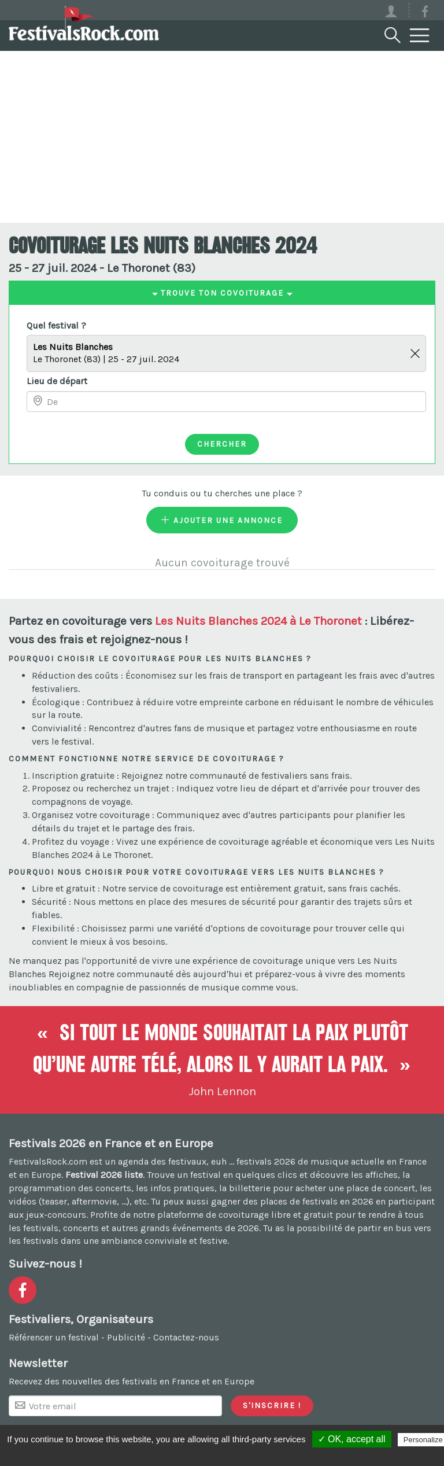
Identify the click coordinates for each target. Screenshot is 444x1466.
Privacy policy (228, 1454)
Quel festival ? (56, 325)
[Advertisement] (222, 136)
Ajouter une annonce (222, 520)
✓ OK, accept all (352, 1439)
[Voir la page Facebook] (424, 13)
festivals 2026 (265, 1161)
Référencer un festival (54, 1337)
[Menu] (419, 36)
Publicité (126, 1337)
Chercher (222, 443)
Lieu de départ (57, 380)
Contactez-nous (186, 1337)
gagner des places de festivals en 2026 (292, 1201)
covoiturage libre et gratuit (276, 1214)
